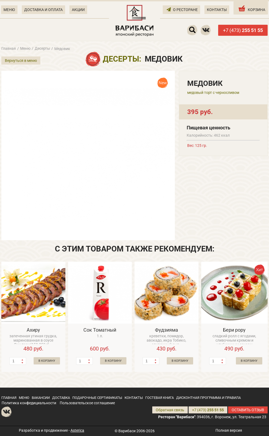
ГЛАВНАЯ (8, 398)
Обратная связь (170, 410)
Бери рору (234, 330)
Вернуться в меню (21, 60)
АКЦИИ (78, 10)
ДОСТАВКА (61, 398)
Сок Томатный (99, 330)
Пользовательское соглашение (87, 403)
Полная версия (228, 430)
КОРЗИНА (251, 8)
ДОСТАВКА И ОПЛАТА (43, 10)
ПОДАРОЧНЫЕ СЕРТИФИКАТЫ (97, 398)
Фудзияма (166, 330)
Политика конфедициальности (29, 403)
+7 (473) (243, 30)
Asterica (77, 430)
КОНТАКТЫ (217, 10)
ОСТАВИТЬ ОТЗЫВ (248, 410)
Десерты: (122, 58)
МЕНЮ (9, 10)
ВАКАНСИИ (41, 398)
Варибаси (127, 431)
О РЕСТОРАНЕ (182, 9)
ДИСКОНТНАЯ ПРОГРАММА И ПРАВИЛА (208, 398)
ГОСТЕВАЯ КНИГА (159, 398)
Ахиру (33, 330)
